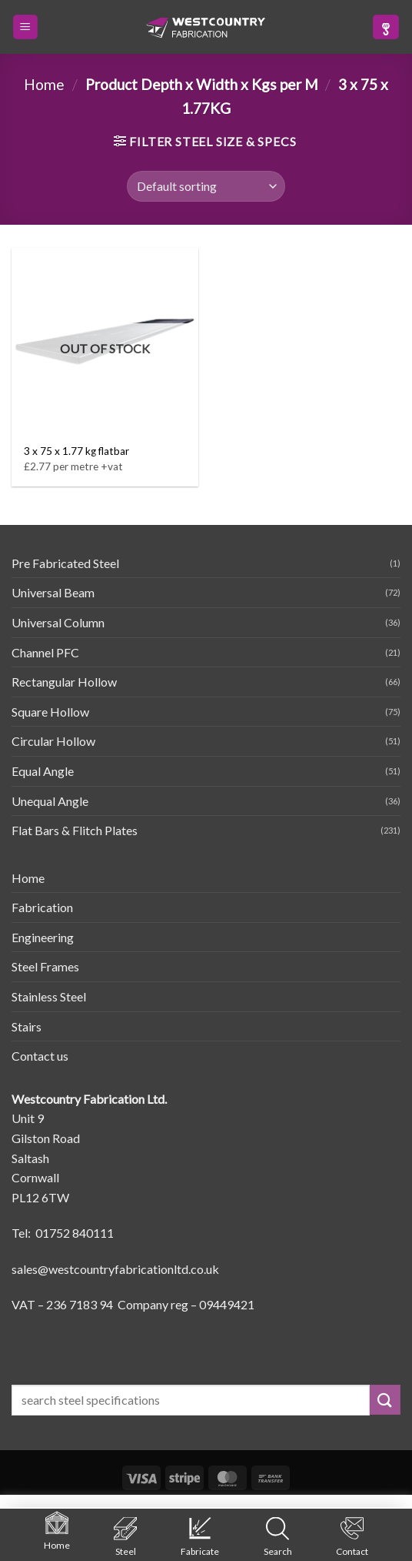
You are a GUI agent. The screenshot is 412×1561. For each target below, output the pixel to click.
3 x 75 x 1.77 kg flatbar (76, 451)
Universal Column (58, 622)
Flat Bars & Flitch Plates (75, 830)
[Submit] (385, 1400)
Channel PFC (45, 652)
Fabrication (42, 907)
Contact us (40, 1055)
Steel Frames (45, 966)
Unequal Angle (50, 801)
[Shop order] (206, 186)
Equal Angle (43, 771)
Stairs (27, 1026)
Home (44, 84)
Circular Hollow (53, 741)
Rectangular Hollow (64, 681)
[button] (25, 27)
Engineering (43, 937)
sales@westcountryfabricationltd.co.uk (115, 1269)
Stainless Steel (49, 996)
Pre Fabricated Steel (65, 563)
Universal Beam (53, 592)
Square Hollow (50, 711)
